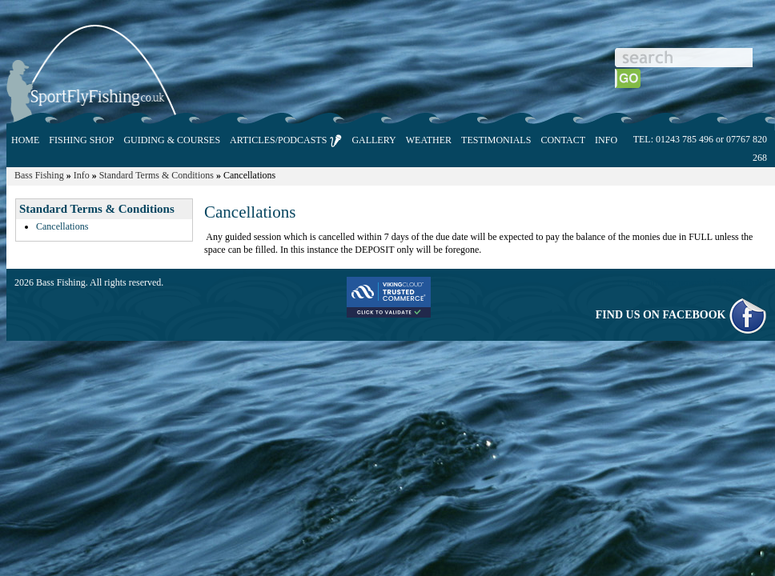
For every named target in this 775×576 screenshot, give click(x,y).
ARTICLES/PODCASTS (286, 140)
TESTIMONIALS (496, 140)
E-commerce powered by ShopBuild (697, 282)
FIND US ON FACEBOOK (681, 315)
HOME (25, 140)
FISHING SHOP (81, 140)
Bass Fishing (39, 175)
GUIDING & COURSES (171, 140)
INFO (606, 140)
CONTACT (562, 140)
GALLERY (373, 140)
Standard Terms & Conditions (156, 175)
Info (82, 175)
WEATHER (429, 140)
